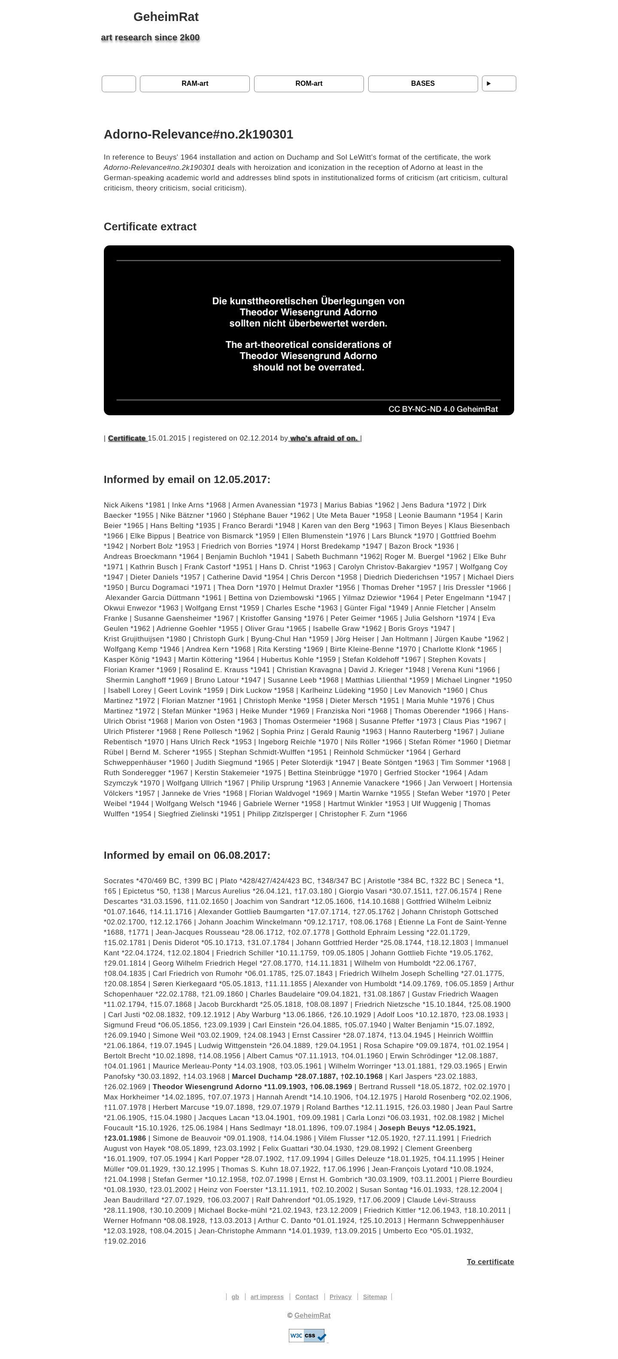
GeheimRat (166, 17)
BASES (423, 83)
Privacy (340, 1296)
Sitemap (375, 1296)
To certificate (490, 1262)
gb (235, 1296)
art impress (267, 1296)
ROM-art (308, 83)
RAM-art (195, 83)
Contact (306, 1296)
